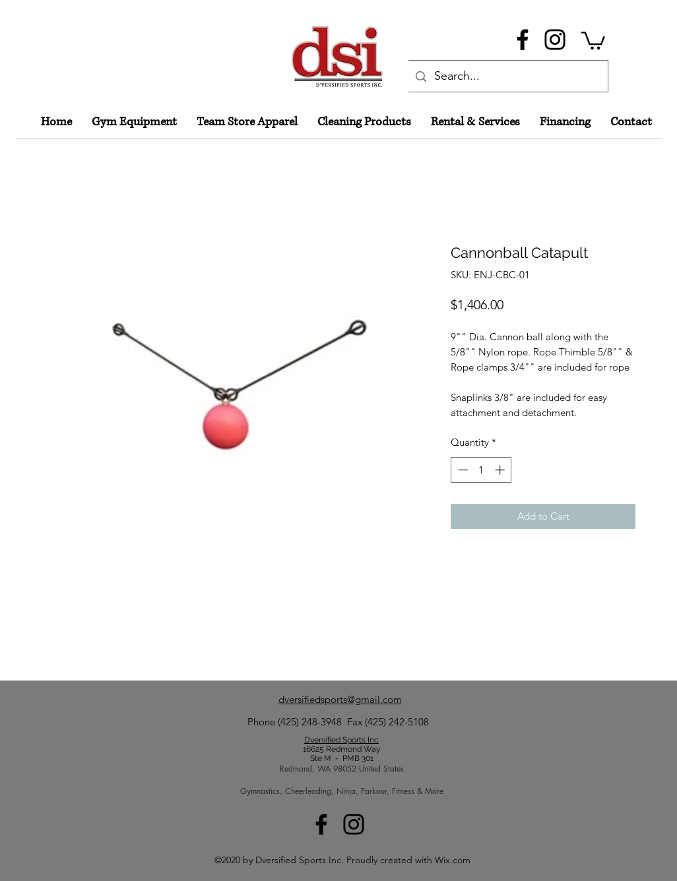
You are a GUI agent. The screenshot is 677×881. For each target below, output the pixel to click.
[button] (593, 39)
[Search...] (507, 76)
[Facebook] (522, 39)
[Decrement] (461, 470)
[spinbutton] (481, 470)
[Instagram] (555, 39)
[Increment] (501, 470)
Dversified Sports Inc (341, 739)
